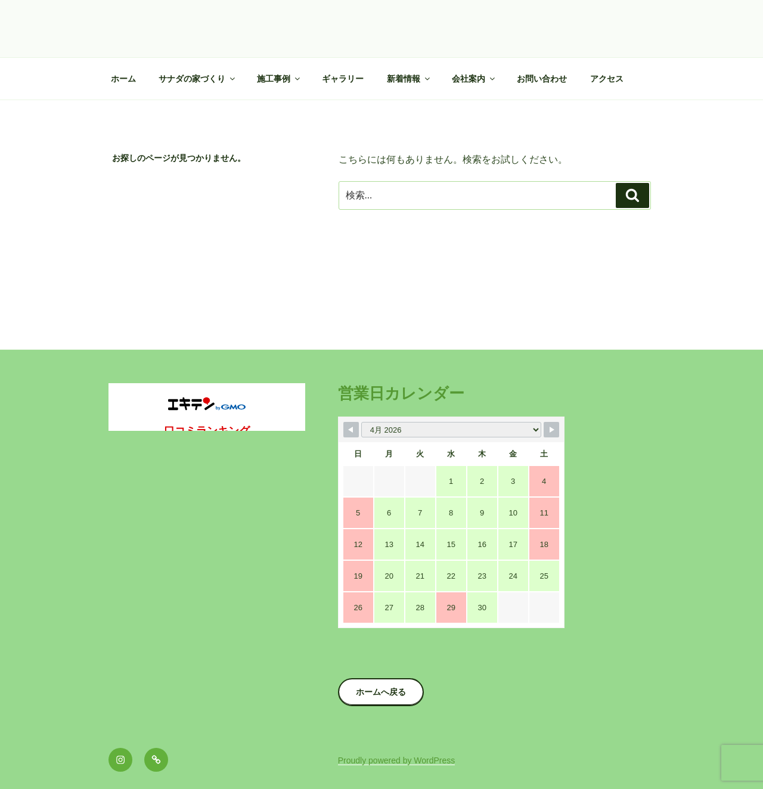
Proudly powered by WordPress (396, 760)
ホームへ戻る (381, 692)
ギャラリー (343, 78)
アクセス (607, 78)
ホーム (123, 78)
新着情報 (409, 78)
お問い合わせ (542, 78)
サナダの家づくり (198, 78)
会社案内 (474, 78)
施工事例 (279, 78)
